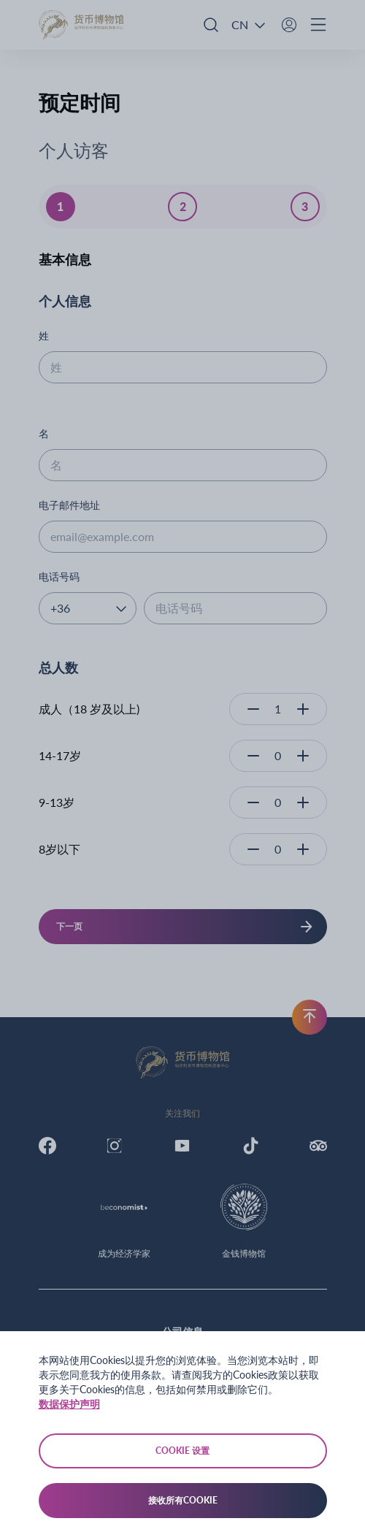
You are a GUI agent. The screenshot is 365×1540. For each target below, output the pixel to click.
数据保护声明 (69, 1404)
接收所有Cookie (183, 1500)
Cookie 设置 (182, 1450)
